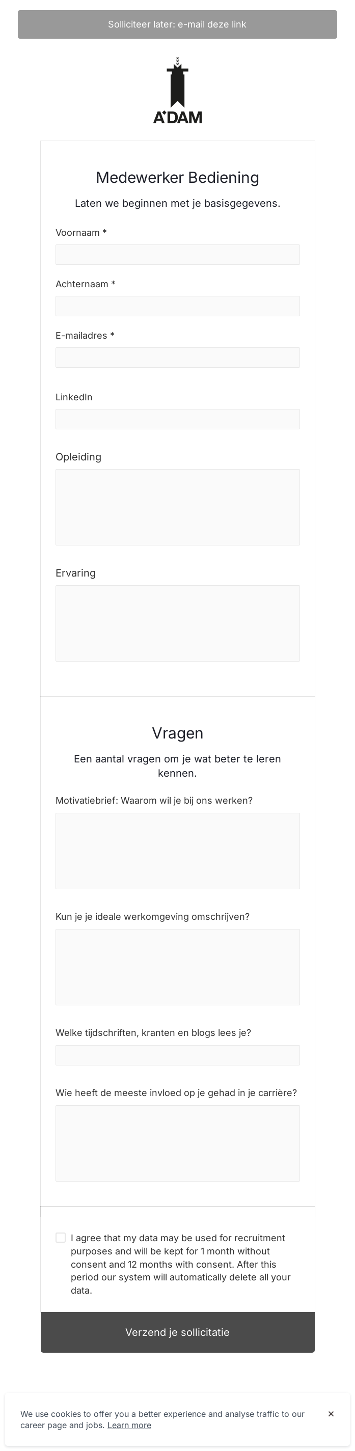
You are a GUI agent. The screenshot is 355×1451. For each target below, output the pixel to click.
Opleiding (78, 457)
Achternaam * (86, 284)
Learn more (129, 1425)
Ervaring (76, 573)
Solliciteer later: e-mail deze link (177, 24)
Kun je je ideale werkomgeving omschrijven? (153, 916)
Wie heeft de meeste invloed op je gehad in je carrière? (176, 1092)
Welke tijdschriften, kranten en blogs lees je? (153, 1032)
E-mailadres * (85, 335)
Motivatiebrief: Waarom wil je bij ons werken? (154, 800)
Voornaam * (81, 232)
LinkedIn (74, 397)
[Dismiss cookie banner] (331, 1414)
